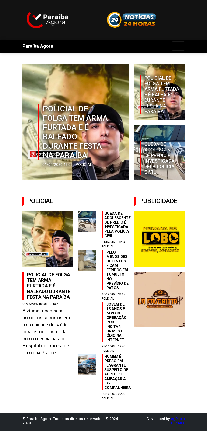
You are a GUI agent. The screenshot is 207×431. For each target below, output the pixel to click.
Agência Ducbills (178, 421)
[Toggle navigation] (178, 46)
